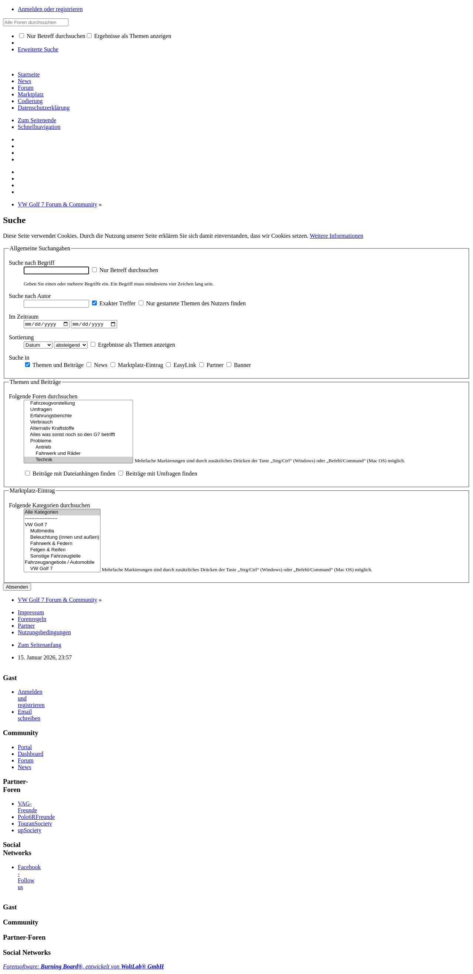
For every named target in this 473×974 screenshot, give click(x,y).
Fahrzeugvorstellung (78, 404)
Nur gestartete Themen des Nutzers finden (192, 303)
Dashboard (30, 754)
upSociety (29, 831)
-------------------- (62, 520)
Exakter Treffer (114, 303)
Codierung (30, 101)
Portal (25, 748)
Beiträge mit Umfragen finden (157, 474)
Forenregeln (32, 620)
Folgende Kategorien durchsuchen (49, 506)
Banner (239, 366)
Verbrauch (78, 423)
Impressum (31, 613)
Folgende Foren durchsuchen (43, 397)
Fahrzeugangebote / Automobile (62, 563)
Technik (78, 461)
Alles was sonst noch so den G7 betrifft (78, 436)
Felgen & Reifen (62, 551)
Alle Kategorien (62, 513)
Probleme (78, 442)
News (24, 81)
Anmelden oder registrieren (50, 9)
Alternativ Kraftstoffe (78, 429)
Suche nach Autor (30, 296)
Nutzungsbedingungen (44, 633)
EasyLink (181, 366)
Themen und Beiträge (54, 366)
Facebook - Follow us (29, 878)
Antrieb (78, 448)
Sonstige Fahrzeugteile (62, 557)
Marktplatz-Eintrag (136, 366)
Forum (26, 88)
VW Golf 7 (62, 526)
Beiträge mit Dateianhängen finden (70, 474)
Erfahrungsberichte (78, 417)
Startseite (29, 74)
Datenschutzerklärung (43, 107)
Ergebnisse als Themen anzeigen (129, 36)
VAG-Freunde (27, 808)
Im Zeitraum (23, 316)
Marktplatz (31, 94)
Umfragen (78, 411)
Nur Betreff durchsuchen (52, 36)
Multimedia (62, 532)
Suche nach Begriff (31, 263)
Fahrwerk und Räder (78, 455)
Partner (211, 366)
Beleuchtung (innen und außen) (62, 538)
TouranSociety (35, 825)
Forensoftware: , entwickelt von (83, 967)
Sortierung (21, 338)
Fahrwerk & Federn (62, 545)
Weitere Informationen (336, 236)
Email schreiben (29, 716)
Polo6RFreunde (36, 818)
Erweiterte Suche (38, 49)
